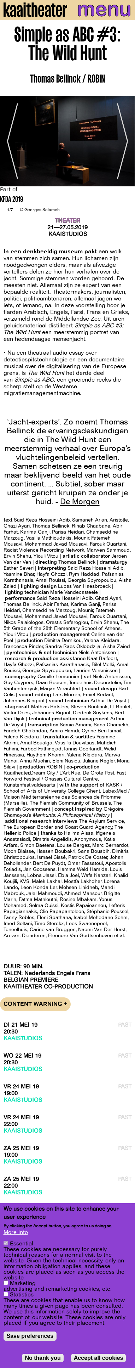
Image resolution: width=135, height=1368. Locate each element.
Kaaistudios (67, 234)
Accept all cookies (98, 1358)
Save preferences (30, 1336)
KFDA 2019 (11, 200)
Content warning (35, 1004)
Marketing (23, 1283)
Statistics (22, 1294)
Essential (21, 1243)
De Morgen (80, 502)
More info (16, 1232)
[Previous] (11, 141)
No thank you (42, 1358)
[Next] (124, 141)
